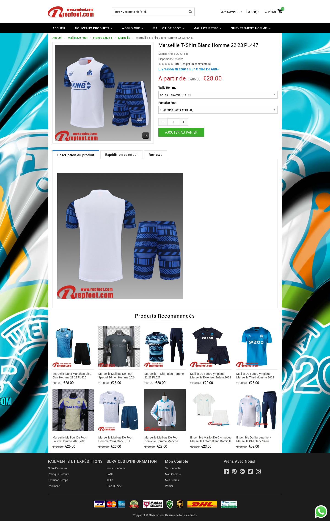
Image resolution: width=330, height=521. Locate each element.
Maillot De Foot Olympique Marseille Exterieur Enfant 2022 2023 (210, 377)
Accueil (59, 28)
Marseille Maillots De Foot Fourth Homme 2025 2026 (69, 439)
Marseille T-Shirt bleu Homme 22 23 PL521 (164, 375)
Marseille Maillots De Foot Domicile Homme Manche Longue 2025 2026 (161, 441)
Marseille (124, 38)
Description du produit (75, 155)
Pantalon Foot (167, 103)
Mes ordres (172, 480)
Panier (169, 486)
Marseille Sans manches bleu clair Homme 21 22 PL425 (71, 375)
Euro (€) (253, 12)
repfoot (160, 515)
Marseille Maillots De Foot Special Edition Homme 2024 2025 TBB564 (116, 377)
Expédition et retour (121, 154)
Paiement (54, 486)
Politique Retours (58, 474)
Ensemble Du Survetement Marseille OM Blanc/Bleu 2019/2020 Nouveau (253, 441)
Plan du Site (114, 486)
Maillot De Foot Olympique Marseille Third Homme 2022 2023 (255, 377)
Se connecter (173, 468)
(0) (177, 64)
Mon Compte (231, 12)
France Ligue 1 (102, 38)
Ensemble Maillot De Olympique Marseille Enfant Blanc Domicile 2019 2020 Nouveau (210, 441)
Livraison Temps (58, 480)
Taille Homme (167, 87)
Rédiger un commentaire (196, 64)
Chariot (273, 11)
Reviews (155, 154)
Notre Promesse (57, 468)
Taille (110, 480)
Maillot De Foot (77, 38)
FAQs (110, 474)
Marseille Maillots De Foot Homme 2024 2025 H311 (115, 439)
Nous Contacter (116, 468)
